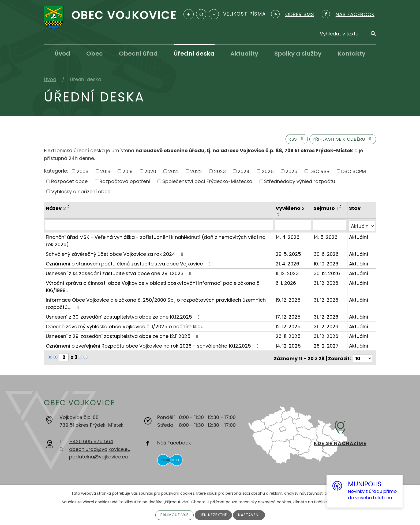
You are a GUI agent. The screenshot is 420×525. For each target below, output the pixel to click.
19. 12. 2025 (288, 300)
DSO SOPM (353, 172)
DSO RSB (319, 172)
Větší (188, 14)
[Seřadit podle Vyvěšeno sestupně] (279, 217)
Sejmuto (326, 210)
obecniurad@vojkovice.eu (99, 447)
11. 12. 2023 (287, 273)
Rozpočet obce (69, 183)
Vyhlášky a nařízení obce (80, 193)
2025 (268, 172)
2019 (127, 172)
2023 (220, 172)
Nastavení (250, 514)
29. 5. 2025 (289, 254)
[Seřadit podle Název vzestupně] (69, 207)
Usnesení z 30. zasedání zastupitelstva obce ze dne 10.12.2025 (124, 316)
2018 (105, 172)
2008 (82, 172)
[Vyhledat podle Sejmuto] (330, 226)
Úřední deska (194, 53)
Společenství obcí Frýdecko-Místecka (207, 183)
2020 (150, 172)
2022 (196, 172)
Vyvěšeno (290, 210)
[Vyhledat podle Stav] (361, 226)
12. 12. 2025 (288, 326)
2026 (291, 172)
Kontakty (351, 53)
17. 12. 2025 (288, 316)
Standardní (201, 14)
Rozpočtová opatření (124, 183)
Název (56, 210)
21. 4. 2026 (288, 263)
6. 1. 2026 (286, 283)
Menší (214, 14)
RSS (289, 140)
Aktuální (358, 237)
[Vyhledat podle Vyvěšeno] (293, 226)
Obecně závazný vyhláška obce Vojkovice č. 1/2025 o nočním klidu (129, 326)
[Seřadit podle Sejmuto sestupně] (341, 210)
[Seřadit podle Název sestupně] (69, 210)
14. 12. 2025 (288, 345)
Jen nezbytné (214, 514)
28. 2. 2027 (326, 345)
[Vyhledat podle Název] (159, 226)
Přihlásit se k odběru (339, 140)
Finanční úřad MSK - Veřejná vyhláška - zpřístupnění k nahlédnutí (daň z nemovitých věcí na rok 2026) (155, 241)
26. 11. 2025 (288, 336)
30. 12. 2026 (327, 273)
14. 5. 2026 (326, 237)
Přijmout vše (173, 514)
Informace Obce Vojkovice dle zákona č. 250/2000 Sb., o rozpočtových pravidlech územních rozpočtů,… (156, 304)
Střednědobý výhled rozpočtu (299, 183)
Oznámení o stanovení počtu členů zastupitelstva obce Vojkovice (129, 263)
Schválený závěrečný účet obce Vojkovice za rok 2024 (115, 254)
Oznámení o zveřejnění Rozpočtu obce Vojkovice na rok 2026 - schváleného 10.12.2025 (153, 345)
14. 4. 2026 (288, 237)
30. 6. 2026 (326, 254)
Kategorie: (56, 172)
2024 (244, 172)
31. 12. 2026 (326, 283)
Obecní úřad (138, 53)
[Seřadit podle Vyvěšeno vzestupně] (279, 215)
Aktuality (244, 53)
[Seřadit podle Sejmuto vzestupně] (341, 207)
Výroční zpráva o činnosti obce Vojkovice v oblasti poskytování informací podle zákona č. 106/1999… (153, 287)
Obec (94, 53)
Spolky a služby (297, 53)
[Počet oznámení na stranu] (362, 357)
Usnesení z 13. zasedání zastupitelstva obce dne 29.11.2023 (119, 273)
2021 (173, 172)
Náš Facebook (174, 441)
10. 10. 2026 (326, 263)
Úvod (62, 53)
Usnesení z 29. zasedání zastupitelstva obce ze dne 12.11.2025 (123, 336)
